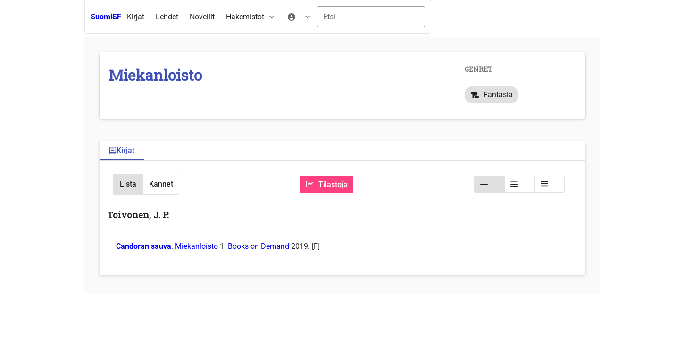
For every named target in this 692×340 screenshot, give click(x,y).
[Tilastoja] (326, 184)
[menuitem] (135, 17)
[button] (128, 184)
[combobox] (371, 16)
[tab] (122, 151)
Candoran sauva (143, 246)
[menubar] (219, 17)
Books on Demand (258, 246)
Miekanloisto (196, 246)
